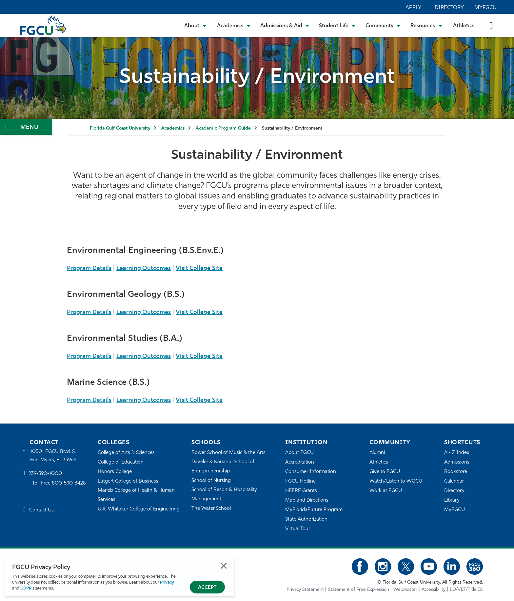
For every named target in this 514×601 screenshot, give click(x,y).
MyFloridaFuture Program (314, 510)
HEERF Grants (301, 490)
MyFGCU (485, 7)
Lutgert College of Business (128, 481)
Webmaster (405, 589)
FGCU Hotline (300, 481)
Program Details (89, 268)
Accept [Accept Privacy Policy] (207, 587)
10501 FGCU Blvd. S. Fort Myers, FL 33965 (53, 455)
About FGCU (299, 452)
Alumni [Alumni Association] (377, 452)
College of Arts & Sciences (126, 452)
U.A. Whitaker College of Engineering (139, 509)
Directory (449, 7)
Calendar (454, 481)
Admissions (456, 462)
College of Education (121, 462)
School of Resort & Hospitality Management (224, 494)
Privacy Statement (305, 589)
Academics (173, 128)
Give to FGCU (384, 471)
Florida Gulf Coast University (120, 128)
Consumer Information (310, 471)
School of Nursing (211, 480)
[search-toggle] (491, 25)
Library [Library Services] (452, 500)
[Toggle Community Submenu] (383, 25)
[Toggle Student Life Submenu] (337, 25)
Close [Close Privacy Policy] (224, 566)
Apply (413, 7)
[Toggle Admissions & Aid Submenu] (284, 25)
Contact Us (41, 510)
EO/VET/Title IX (466, 589)
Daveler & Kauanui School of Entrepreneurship (222, 467)
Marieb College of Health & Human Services (136, 495)
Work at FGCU (385, 490)
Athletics (463, 26)
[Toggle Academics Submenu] (233, 25)
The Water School (211, 508)
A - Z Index (456, 452)
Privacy (167, 582)
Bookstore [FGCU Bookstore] (455, 471)
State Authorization (306, 519)
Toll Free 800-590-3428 (59, 483)
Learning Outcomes (143, 268)
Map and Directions (306, 500)
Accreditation (299, 462)
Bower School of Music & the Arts (228, 452)
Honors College (115, 471)
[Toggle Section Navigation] (26, 127)
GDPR (25, 588)
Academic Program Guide (223, 128)
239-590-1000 (45, 473)
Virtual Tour (297, 529)
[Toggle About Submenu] (195, 25)
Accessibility (433, 589)
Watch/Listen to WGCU (395, 481)
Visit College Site (199, 268)
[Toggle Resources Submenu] (426, 25)
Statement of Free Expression (358, 589)
